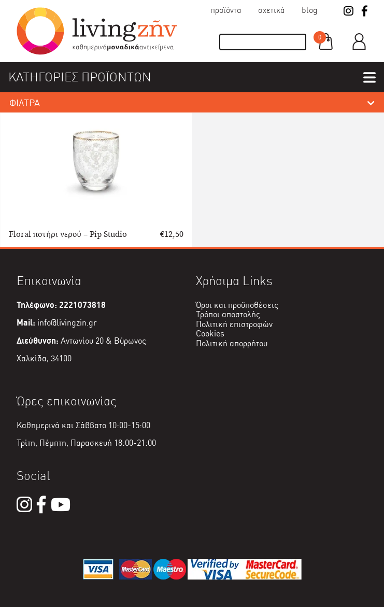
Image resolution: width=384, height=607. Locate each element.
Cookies (210, 333)
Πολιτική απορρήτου (231, 343)
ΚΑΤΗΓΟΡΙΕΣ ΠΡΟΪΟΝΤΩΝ (79, 76)
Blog (310, 10)
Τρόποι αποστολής (228, 314)
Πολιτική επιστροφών (234, 324)
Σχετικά (271, 10)
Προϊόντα (225, 10)
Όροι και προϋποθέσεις (237, 305)
